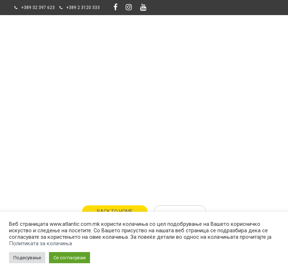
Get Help (180, 211)
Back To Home (115, 211)
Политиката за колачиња (40, 243)
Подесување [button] (27, 257)
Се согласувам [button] (69, 257)
